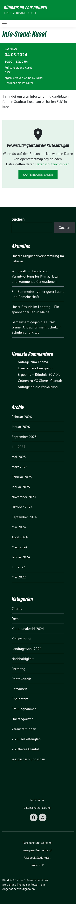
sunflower (32, 884)
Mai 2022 (19, 577)
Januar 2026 (21, 427)
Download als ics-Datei (19, 83)
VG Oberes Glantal (25, 749)
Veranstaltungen (24, 729)
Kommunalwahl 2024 (28, 628)
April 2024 (20, 537)
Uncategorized (22, 719)
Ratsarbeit (19, 689)
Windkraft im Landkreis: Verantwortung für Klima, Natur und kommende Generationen (35, 276)
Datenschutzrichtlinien (52, 164)
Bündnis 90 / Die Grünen (25, 7)
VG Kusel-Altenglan (26, 739)
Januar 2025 (21, 487)
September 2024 (24, 517)
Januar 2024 (21, 557)
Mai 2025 (19, 457)
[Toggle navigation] (4, 23)
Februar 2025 (22, 477)
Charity (17, 608)
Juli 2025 (18, 447)
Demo (16, 618)
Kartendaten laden (38, 174)
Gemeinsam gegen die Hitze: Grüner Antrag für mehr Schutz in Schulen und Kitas (36, 327)
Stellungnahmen (24, 709)
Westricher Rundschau (28, 759)
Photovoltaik (21, 679)
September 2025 (24, 437)
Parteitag (18, 669)
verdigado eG (26, 889)
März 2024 (19, 547)
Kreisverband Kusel (20, 13)
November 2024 (24, 497)
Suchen (18, 219)
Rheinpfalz (20, 699)
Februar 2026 (22, 416)
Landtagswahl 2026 (26, 649)
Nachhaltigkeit (23, 659)
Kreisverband (21, 638)
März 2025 (19, 467)
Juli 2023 (18, 567)
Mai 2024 (19, 527)
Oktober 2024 (22, 507)
